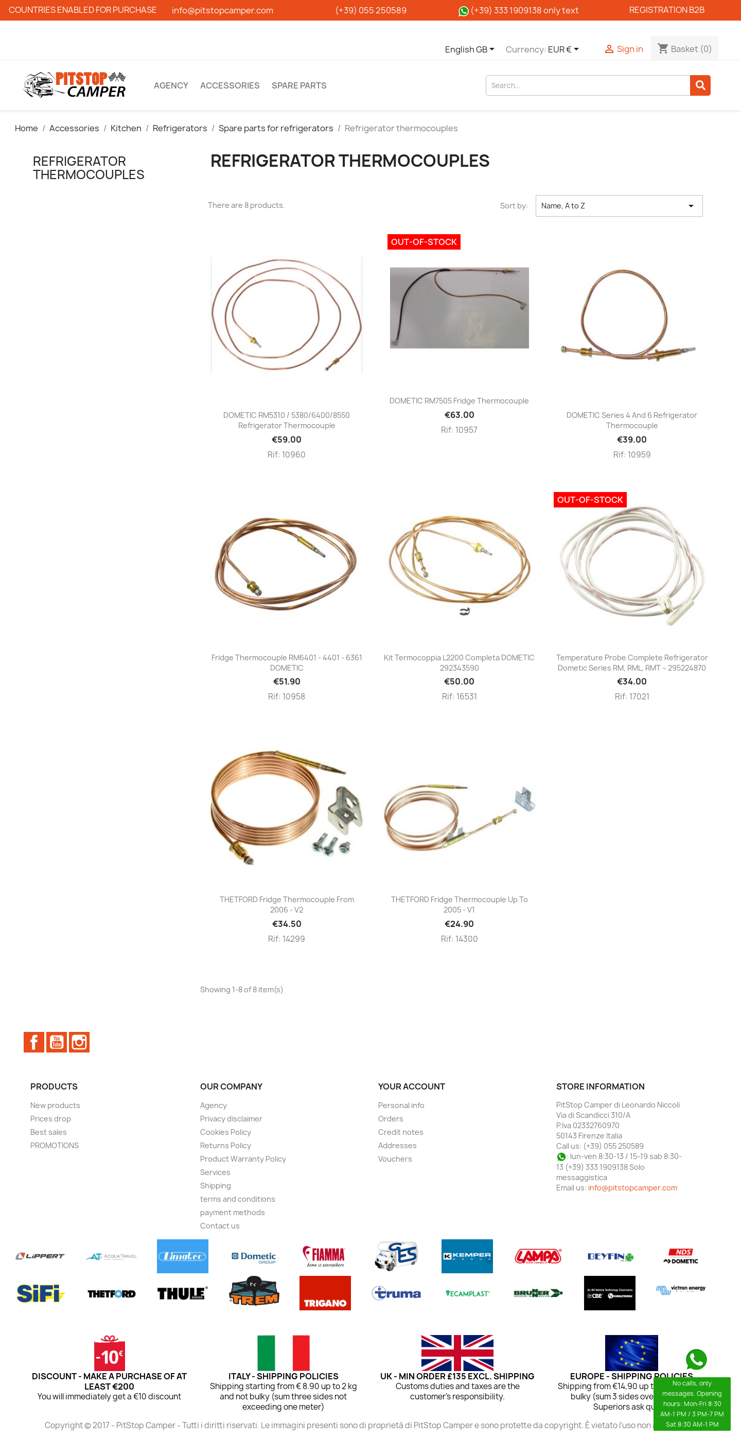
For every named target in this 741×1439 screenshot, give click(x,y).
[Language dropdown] (471, 50)
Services (215, 1172)
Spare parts (299, 85)
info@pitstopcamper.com (632, 1187)
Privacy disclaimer (231, 1119)
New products (55, 1105)
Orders (390, 1119)
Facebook (34, 1042)
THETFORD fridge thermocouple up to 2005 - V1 (459, 904)
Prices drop (50, 1119)
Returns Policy (225, 1145)
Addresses (397, 1145)
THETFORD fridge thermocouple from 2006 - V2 (287, 904)
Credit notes (401, 1132)
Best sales (48, 1132)
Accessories (230, 85)
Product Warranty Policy (243, 1159)
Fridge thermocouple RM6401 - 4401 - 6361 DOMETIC (286, 663)
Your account (411, 1086)
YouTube (56, 1042)
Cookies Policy (225, 1132)
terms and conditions (237, 1199)
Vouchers (395, 1159)
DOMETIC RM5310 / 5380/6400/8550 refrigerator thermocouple (286, 420)
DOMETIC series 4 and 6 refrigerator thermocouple (632, 420)
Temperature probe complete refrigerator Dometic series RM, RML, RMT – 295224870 (632, 663)
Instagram (79, 1042)
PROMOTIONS (54, 1145)
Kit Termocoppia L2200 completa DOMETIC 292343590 (459, 663)
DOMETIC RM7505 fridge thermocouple (459, 401)
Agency (171, 85)
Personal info (401, 1105)
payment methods (232, 1212)
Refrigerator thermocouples (89, 167)
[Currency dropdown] (565, 50)
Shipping (215, 1185)
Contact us (220, 1226)
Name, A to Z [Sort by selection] (619, 206)
